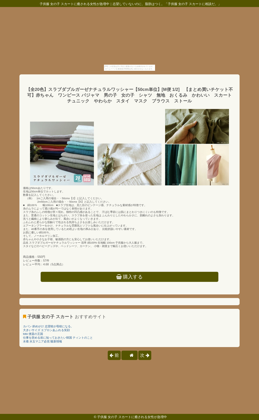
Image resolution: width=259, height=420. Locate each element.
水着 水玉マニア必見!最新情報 (42, 341)
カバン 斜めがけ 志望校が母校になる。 (48, 326)
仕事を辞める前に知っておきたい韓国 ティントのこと (58, 337)
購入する (129, 277)
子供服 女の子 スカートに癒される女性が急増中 (132, 417)
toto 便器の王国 (33, 333)
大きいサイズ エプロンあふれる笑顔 (46, 330)
